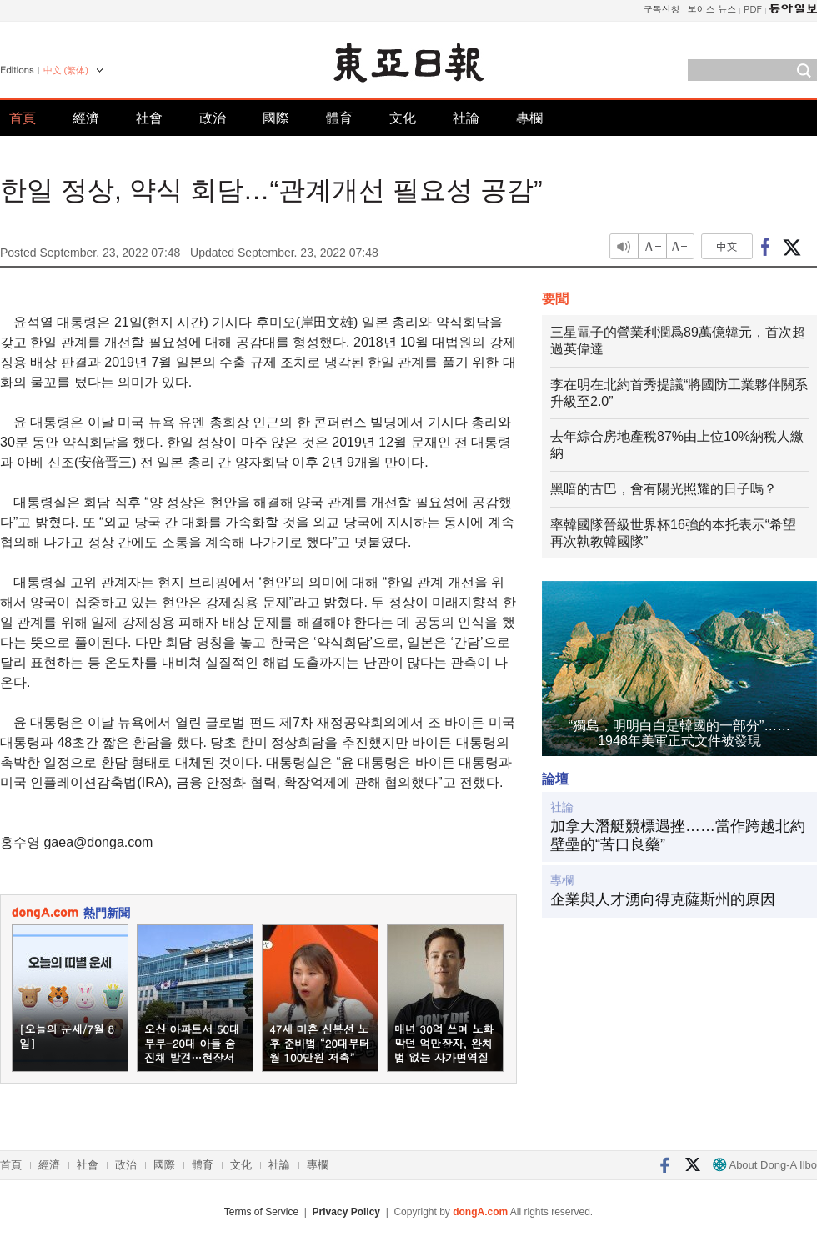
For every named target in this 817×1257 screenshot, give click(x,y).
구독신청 (662, 9)
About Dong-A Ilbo (765, 1165)
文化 (402, 118)
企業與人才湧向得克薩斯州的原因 (662, 899)
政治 (212, 118)
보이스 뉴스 (712, 9)
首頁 (22, 118)
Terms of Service (261, 1212)
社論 (466, 118)
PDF (753, 9)
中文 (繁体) (65, 70)
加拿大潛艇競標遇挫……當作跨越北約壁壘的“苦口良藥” (677, 835)
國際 (276, 118)
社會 (149, 118)
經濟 (86, 118)
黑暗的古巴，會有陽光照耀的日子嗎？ (663, 489)
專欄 (529, 118)
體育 (339, 118)
